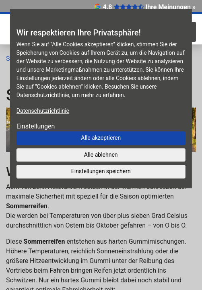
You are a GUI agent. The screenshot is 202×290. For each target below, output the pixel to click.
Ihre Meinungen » (171, 7)
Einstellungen (35, 126)
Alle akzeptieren (101, 138)
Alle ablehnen (101, 154)
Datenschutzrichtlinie (42, 111)
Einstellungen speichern (101, 171)
